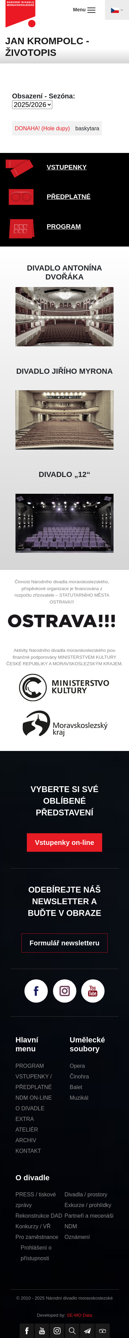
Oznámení (77, 1237)
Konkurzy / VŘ (33, 1226)
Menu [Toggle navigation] (84, 10)
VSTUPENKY (67, 167)
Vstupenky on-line (64, 842)
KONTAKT (28, 1151)
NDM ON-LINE (33, 1098)
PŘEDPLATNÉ (68, 196)
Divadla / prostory (86, 1194)
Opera (77, 1066)
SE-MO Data (79, 1315)
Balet (76, 1087)
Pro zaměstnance (36, 1237)
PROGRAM (64, 226)
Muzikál (79, 1098)
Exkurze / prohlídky (88, 1205)
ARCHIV (25, 1140)
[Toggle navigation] (117, 10)
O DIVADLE (29, 1108)
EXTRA (24, 1119)
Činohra (79, 1076)
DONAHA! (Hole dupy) (42, 128)
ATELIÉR (26, 1130)
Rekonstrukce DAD (38, 1216)
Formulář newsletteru (64, 943)
